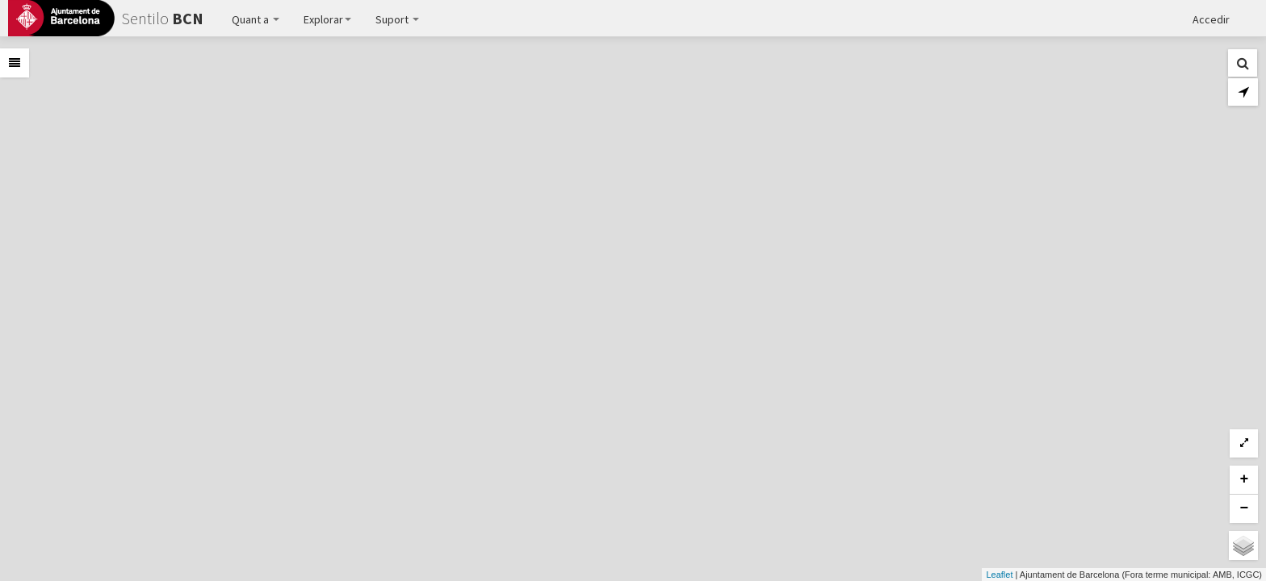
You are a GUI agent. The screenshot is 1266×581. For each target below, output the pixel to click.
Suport (397, 19)
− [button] (1244, 508)
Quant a (255, 19)
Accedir (1211, 19)
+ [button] (1244, 479)
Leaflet (999, 574)
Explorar (327, 19)
